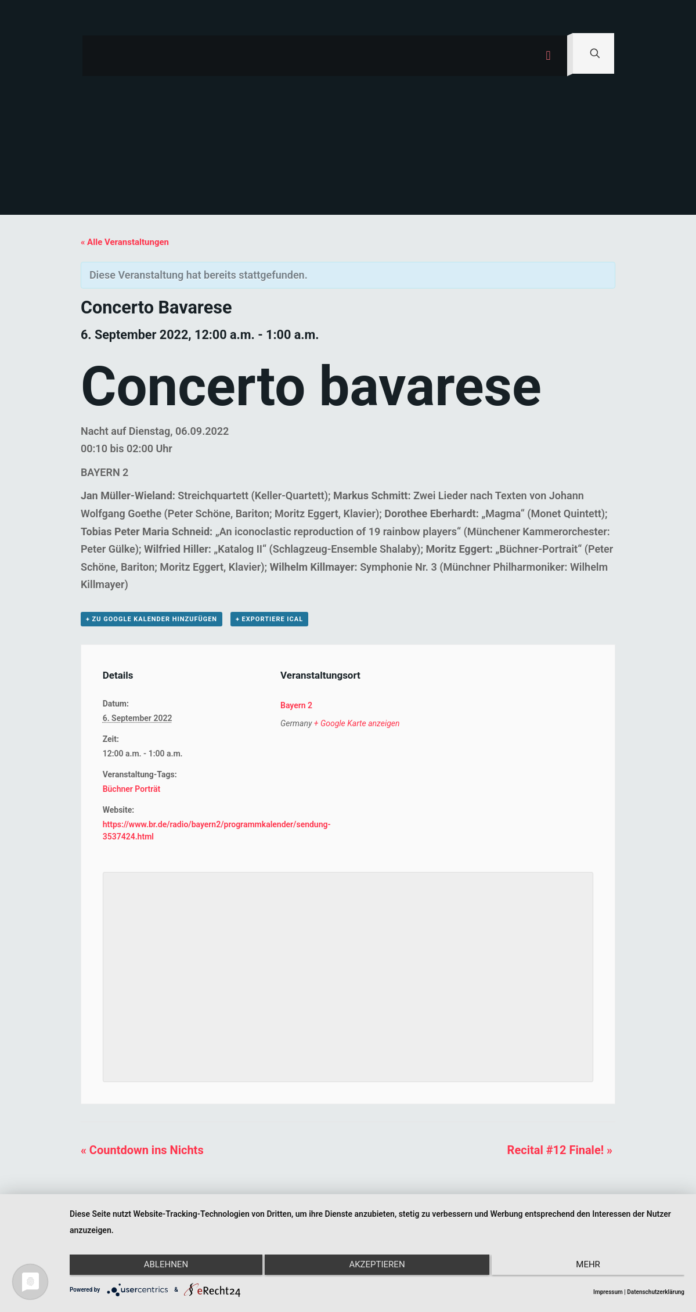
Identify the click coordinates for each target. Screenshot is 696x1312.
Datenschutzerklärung (655, 1292)
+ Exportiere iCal (269, 619)
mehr (593, 1267)
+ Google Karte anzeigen (357, 723)
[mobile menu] (548, 56)
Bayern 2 (296, 705)
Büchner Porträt (132, 789)
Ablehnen (161, 1267)
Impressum (608, 1292)
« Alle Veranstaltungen (125, 242)
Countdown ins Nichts (142, 1150)
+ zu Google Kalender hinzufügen (151, 619)
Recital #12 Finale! (559, 1150)
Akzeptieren (377, 1267)
